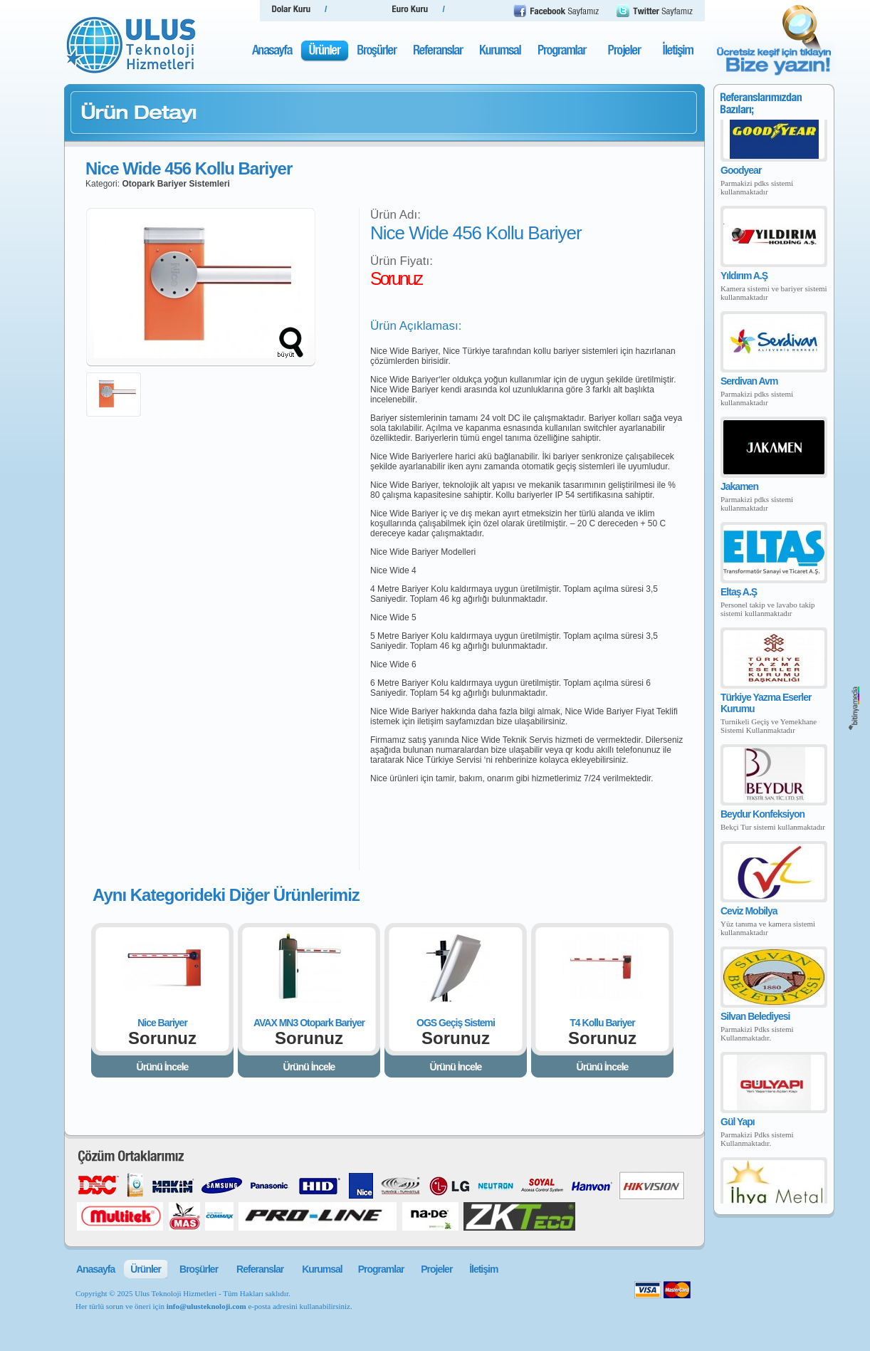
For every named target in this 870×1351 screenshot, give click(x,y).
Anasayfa (95, 1269)
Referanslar (259, 1269)
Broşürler (198, 1269)
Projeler (436, 1269)
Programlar (381, 1269)
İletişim (483, 1269)
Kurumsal (322, 1269)
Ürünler (145, 1269)
